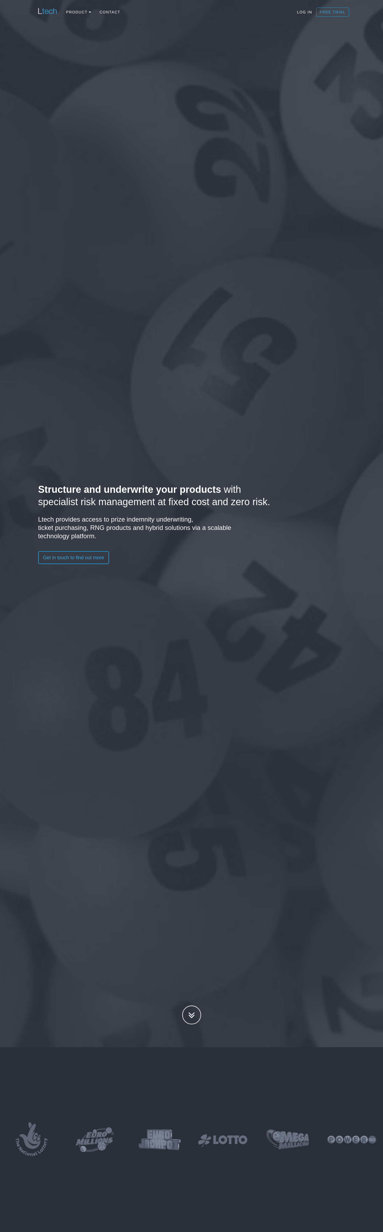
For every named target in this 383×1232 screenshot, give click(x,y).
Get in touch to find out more (73, 557)
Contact (110, 12)
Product (79, 12)
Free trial (333, 12)
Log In (304, 12)
